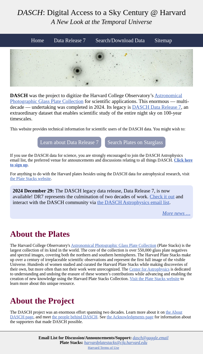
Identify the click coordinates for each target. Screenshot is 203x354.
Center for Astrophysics (149, 269)
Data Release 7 (70, 40)
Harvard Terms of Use (103, 348)
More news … (176, 213)
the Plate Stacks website (30, 178)
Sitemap (163, 40)
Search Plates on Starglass (135, 142)
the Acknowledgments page (130, 317)
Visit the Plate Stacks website (154, 278)
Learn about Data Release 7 (69, 142)
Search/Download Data (120, 40)
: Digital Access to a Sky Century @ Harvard (101, 16)
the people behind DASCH (75, 317)
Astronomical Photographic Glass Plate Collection (113, 245)
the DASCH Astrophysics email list (133, 202)
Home (37, 40)
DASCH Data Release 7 (156, 107)
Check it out (162, 196)
